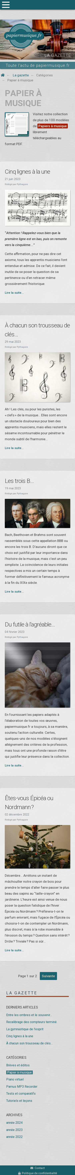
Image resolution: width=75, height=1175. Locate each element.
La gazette (21, 993)
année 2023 (14, 1130)
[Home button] (3, 75)
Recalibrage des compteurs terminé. (31, 1022)
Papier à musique (19, 1072)
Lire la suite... (14, 292)
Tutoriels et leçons (19, 1101)
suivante (48, 976)
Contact (37, 1168)
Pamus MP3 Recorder (21, 1086)
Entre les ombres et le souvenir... (29, 1015)
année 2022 (14, 1137)
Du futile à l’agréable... (30, 624)
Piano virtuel (15, 1079)
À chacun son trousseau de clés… (29, 1043)
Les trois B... (19, 480)
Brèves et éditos (18, 1065)
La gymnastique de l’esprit (24, 1029)
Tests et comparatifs (21, 1093)
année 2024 (14, 1123)
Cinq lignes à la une (27, 171)
